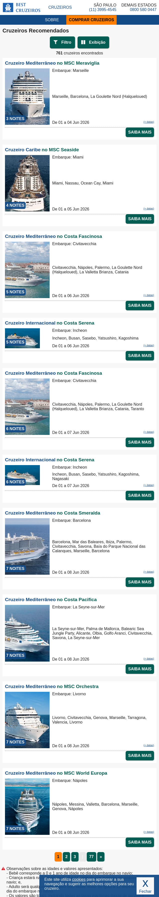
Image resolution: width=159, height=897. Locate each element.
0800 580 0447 (143, 9)
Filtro (66, 42)
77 (91, 857)
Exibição (97, 42)
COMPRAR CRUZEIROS (91, 20)
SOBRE (52, 20)
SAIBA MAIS (140, 132)
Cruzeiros (60, 7)
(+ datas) (149, 121)
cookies (78, 879)
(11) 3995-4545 (102, 9)
